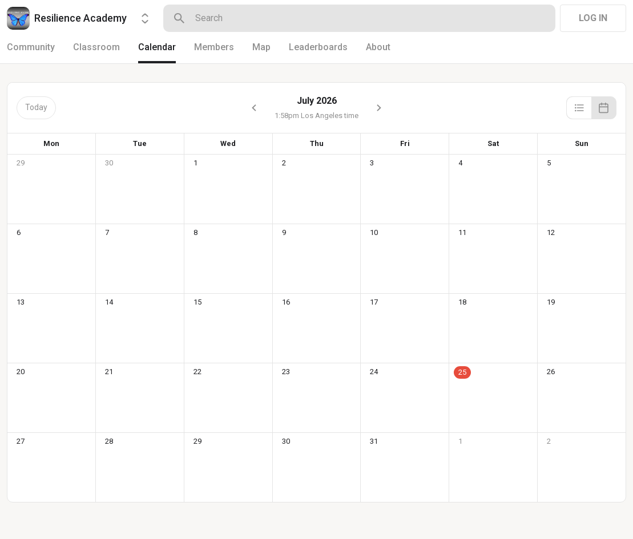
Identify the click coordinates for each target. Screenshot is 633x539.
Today (36, 107)
